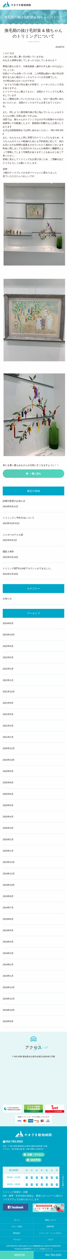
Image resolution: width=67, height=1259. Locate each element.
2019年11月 (9, 873)
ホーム (17, 1220)
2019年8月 (8, 896)
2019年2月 (8, 964)
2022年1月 (8, 680)
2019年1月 (8, 976)
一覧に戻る (35, 473)
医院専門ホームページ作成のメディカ (37, 1249)
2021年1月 (8, 737)
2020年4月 (8, 816)
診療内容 (50, 1226)
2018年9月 (8, 1021)
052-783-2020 (14, 1141)
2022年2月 (8, 668)
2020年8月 (8, 782)
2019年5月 (8, 930)
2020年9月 (8, 771)
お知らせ (7, 598)
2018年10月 (9, 1010)
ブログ (50, 1239)
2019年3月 (8, 953)
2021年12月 (9, 691)
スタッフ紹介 (16, 1226)
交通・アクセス (35, 1154)
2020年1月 (8, 850)
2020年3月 (8, 828)
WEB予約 (35, 1160)
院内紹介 (16, 1233)
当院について (50, 1220)
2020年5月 (8, 805)
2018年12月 (9, 987)
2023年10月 (9, 634)
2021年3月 (8, 725)
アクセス (16, 1239)
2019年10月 (9, 885)
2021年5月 (8, 714)
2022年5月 (8, 657)
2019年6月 (8, 919)
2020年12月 (9, 748)
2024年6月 (8, 623)
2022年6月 (8, 646)
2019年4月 (8, 941)
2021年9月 (8, 703)
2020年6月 (8, 794)
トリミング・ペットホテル (50, 1233)
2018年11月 (9, 998)
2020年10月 (9, 760)
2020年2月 (8, 839)
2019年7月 (8, 907)
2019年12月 (9, 862)
